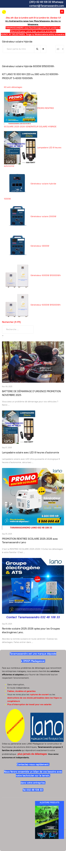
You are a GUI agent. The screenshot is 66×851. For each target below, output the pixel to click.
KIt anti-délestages (13, 87)
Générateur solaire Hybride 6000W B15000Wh (28, 66)
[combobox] (18, 329)
